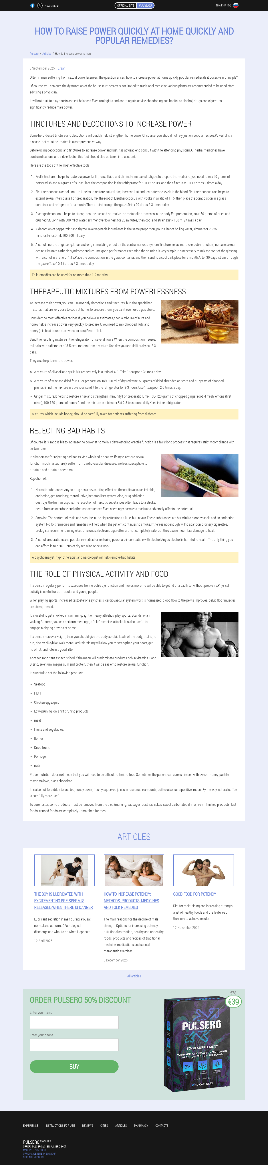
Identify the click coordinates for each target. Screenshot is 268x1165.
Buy (74, 1066)
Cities (104, 1125)
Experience (30, 1125)
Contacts (161, 1125)
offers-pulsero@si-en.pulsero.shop (44, 1146)
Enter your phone (41, 1035)
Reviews (87, 1125)
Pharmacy (141, 1125)
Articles (121, 1125)
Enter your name (41, 1012)
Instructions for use (60, 1125)
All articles (134, 976)
